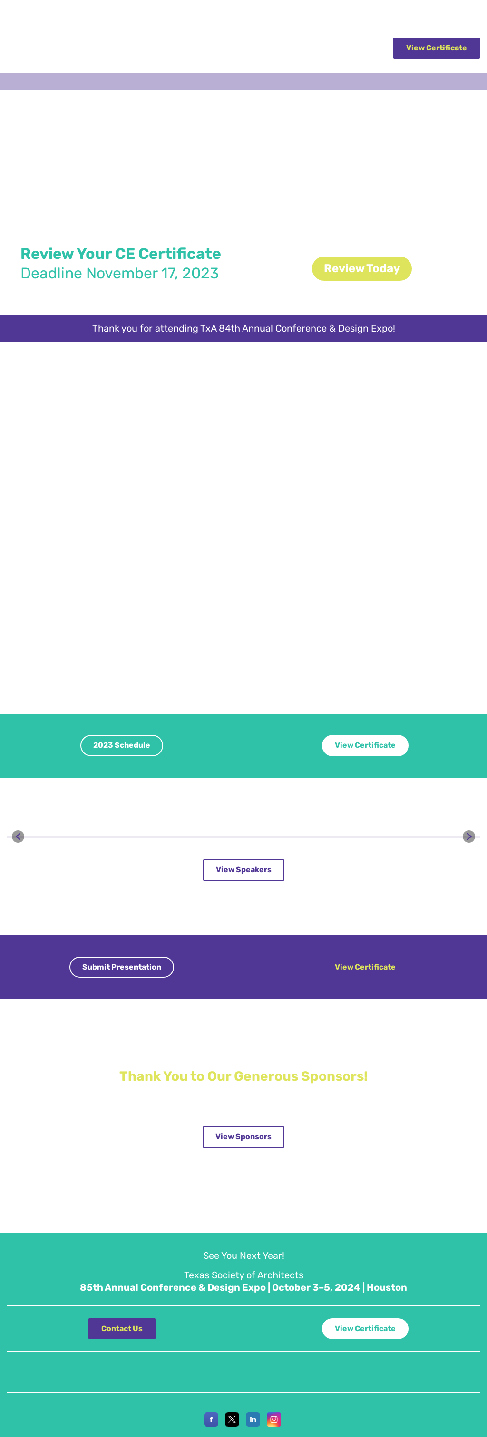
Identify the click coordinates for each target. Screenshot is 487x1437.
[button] (18, 836)
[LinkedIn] (253, 1423)
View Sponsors (243, 1136)
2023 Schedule (121, 745)
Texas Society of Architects (46, 15)
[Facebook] (211, 1423)
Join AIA (468, 15)
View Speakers (244, 869)
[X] (232, 1423)
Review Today (362, 268)
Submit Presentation (121, 966)
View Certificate (436, 47)
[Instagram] (274, 1423)
